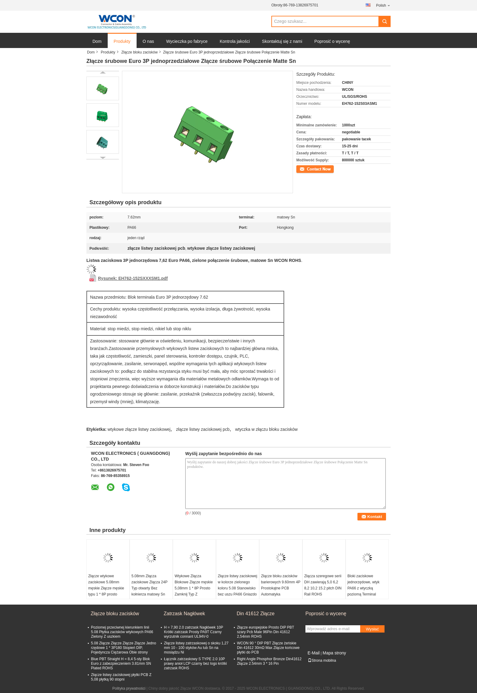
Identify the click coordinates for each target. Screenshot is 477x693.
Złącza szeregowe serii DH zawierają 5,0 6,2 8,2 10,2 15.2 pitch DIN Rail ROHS (323, 585)
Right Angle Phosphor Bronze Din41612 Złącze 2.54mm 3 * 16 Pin (269, 661)
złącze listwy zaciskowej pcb (203, 429)
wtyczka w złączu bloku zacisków (266, 429)
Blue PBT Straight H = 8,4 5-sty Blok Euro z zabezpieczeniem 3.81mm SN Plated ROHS (121, 663)
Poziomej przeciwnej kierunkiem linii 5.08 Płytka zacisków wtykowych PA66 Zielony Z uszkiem (122, 632)
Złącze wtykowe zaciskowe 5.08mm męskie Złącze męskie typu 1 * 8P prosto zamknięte (106, 588)
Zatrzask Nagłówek (184, 613)
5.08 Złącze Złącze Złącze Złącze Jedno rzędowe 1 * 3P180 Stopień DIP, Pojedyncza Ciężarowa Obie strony (123, 647)
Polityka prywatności (128, 688)
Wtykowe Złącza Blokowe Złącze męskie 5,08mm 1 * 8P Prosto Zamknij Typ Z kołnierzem (194, 588)
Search (384, 21)
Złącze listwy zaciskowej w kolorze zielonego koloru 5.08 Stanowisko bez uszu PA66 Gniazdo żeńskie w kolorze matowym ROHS (237, 591)
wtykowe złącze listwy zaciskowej (139, 429)
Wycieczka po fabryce (186, 41)
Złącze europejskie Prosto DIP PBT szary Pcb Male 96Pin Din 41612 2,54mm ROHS (265, 632)
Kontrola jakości (235, 41)
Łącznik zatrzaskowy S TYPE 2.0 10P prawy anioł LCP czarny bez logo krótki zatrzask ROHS (195, 663)
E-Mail (314, 652)
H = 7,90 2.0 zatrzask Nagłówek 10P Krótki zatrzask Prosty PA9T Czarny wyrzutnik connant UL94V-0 (193, 632)
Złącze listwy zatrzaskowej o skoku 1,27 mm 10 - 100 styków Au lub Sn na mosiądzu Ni (196, 647)
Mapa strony (334, 652)
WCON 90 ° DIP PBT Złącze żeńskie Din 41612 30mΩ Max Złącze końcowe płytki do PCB (268, 647)
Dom (97, 41)
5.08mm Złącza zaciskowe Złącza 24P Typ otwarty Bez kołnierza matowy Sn (149, 585)
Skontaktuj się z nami (282, 41)
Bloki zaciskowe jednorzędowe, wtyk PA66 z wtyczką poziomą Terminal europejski (363, 588)
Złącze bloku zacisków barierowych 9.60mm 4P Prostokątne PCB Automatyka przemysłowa (280, 588)
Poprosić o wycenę (332, 41)
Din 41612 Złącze (256, 613)
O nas (148, 41)
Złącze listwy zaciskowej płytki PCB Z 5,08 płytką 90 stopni (121, 677)
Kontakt (302, 168)
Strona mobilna (322, 660)
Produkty (122, 41)
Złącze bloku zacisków (139, 52)
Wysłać (372, 629)
